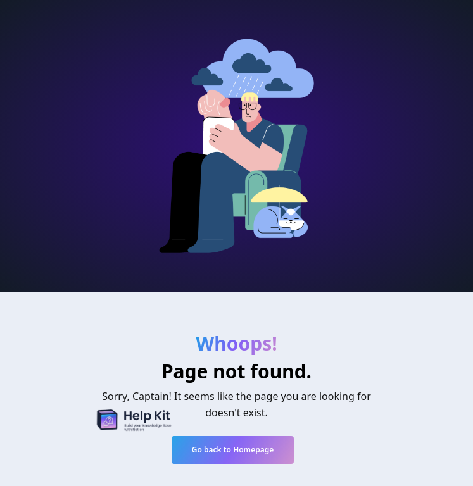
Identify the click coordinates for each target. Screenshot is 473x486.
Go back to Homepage (233, 449)
